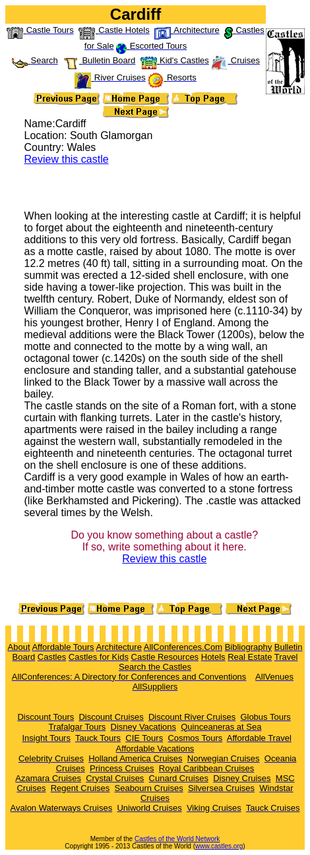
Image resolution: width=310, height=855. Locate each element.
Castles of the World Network (177, 838)
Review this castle (66, 159)
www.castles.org (219, 846)
